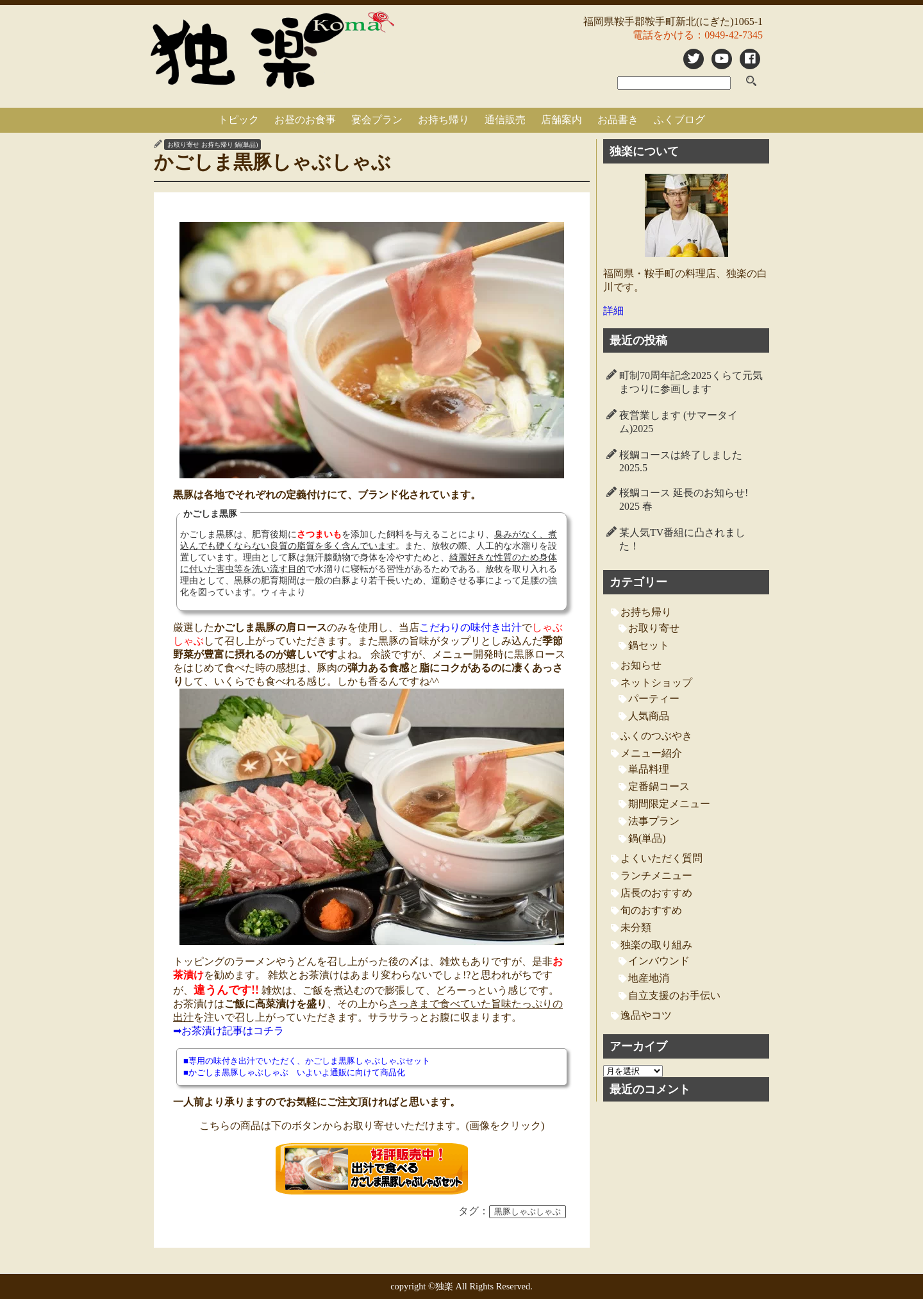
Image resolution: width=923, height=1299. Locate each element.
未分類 (635, 927)
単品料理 (648, 769)
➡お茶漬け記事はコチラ (228, 1030)
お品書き (617, 119)
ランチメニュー (656, 875)
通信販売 (505, 119)
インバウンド (659, 960)
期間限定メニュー (669, 803)
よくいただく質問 (661, 858)
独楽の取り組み (656, 944)
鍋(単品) (246, 144)
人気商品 (648, 715)
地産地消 (648, 978)
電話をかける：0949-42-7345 (698, 34)
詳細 (613, 310)
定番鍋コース (659, 786)
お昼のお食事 (305, 119)
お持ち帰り (443, 119)
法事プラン (653, 821)
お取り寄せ (183, 144)
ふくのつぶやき (656, 735)
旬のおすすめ (651, 910)
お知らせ (640, 665)
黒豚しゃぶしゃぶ (527, 1211)
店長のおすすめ (656, 892)
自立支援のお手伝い (674, 995)
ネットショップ (656, 682)
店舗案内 (561, 119)
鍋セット (648, 645)
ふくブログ (679, 119)
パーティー (653, 698)
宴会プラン (377, 119)
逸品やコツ (646, 1015)
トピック (238, 119)
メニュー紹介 (651, 753)
